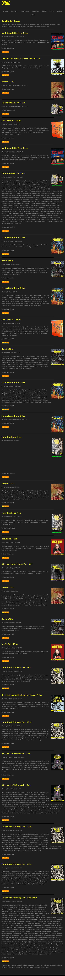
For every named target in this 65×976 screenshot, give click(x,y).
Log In (32, 15)
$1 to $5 (52, 11)
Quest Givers (14, 11)
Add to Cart (5, 52)
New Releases (25, 11)
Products (5, 11)
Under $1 (44, 11)
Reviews (59, 11)
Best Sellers (35, 11)
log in (42, 25)
